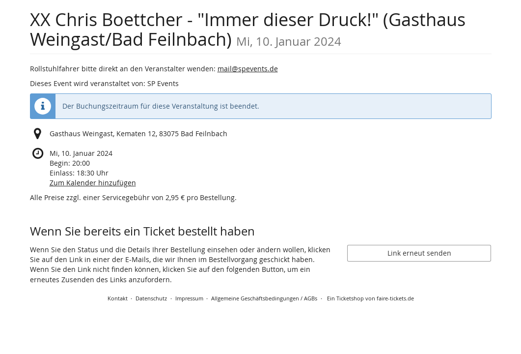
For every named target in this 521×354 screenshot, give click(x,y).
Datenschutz (151, 298)
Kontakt (118, 298)
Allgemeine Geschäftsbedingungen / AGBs (264, 298)
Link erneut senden (419, 253)
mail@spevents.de (248, 68)
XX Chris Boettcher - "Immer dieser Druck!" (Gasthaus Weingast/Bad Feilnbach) (248, 29)
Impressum (189, 298)
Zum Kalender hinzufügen (93, 182)
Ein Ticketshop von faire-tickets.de (370, 298)
